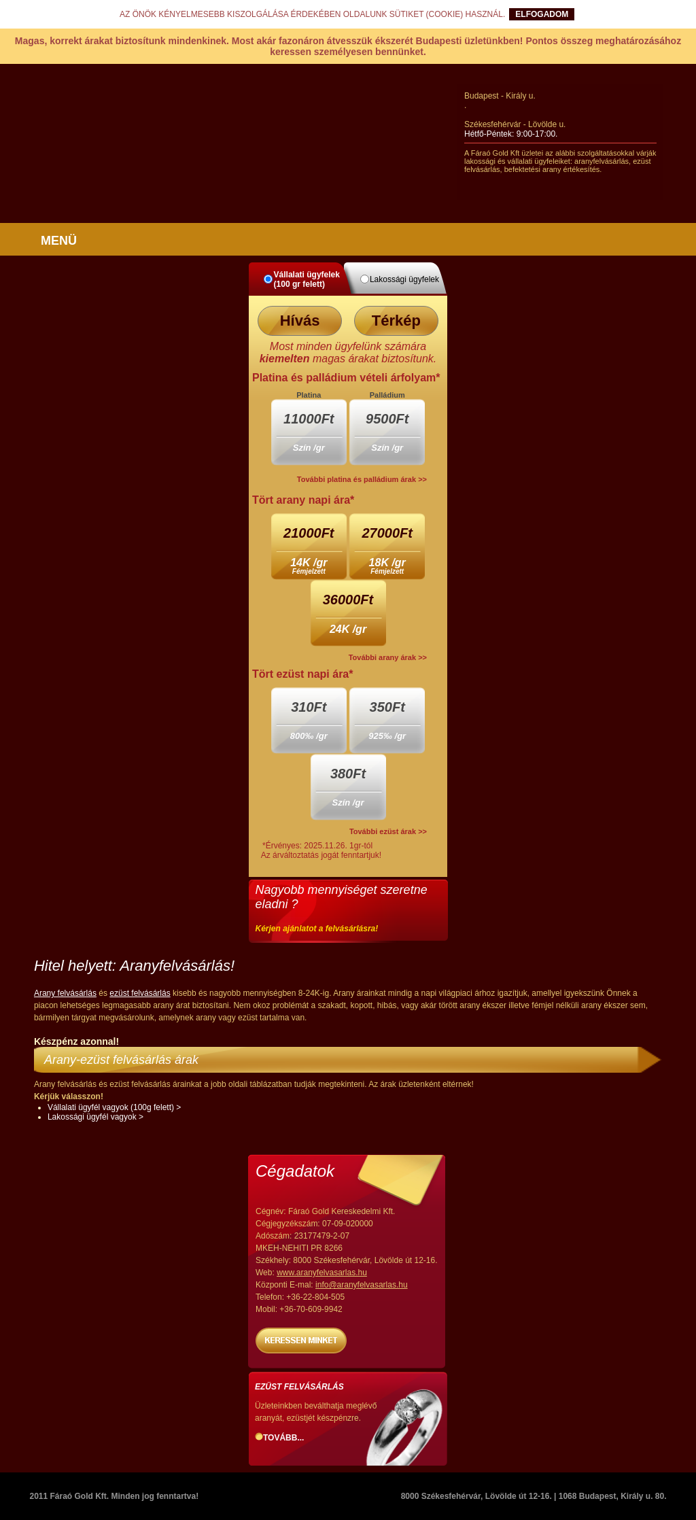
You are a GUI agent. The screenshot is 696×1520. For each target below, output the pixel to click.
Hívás (300, 320)
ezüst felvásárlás (139, 993)
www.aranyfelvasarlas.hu (322, 1272)
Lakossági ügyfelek (404, 279)
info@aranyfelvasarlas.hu (361, 1285)
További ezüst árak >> (388, 831)
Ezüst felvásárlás (299, 1387)
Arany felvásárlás (65, 993)
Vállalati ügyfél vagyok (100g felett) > (114, 1107)
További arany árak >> (388, 657)
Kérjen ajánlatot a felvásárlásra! (317, 928)
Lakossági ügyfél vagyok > (95, 1117)
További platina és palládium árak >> (362, 479)
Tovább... (283, 1438)
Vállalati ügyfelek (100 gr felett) (307, 279)
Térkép (396, 320)
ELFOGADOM (541, 14)
